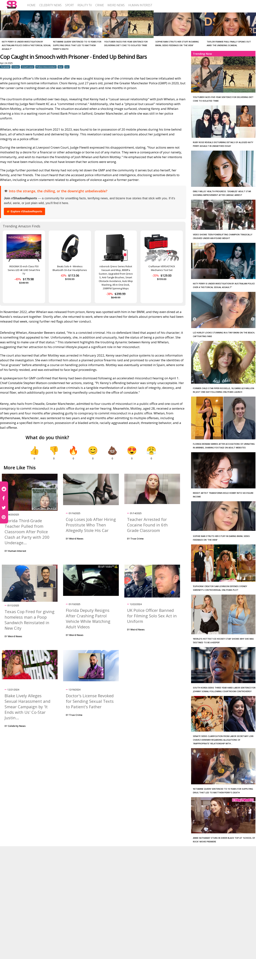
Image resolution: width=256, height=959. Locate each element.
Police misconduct (46, 66)
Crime (16, 66)
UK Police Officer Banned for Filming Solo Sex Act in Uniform (152, 615)
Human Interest (17, 551)
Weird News (76, 538)
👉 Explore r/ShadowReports (24, 211)
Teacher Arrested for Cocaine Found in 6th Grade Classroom (147, 525)
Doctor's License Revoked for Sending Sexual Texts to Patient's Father (90, 701)
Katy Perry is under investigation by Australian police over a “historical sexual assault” (26, 45)
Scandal (5, 66)
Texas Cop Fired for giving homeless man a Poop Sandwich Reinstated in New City (29, 620)
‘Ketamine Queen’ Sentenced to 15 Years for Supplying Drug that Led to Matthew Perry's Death (77, 45)
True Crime (137, 538)
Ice (66, 66)
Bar (60, 66)
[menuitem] (31, 5)
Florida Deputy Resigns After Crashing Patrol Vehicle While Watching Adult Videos (88, 618)
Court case (27, 66)
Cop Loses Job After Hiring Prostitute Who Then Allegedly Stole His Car (91, 525)
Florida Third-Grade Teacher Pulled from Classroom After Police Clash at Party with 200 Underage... (27, 531)
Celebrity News (17, 726)
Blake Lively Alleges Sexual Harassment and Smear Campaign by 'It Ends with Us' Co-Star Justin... (27, 706)
